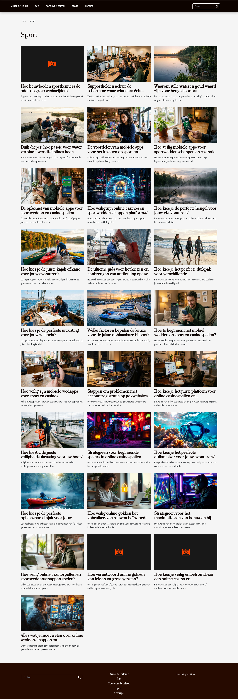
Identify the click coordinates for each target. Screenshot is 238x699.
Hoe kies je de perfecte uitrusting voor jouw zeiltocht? (50, 333)
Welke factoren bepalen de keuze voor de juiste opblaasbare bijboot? (118, 333)
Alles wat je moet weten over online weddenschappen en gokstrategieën (52, 640)
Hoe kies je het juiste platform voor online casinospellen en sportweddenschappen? (185, 396)
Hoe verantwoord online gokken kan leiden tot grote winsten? (116, 577)
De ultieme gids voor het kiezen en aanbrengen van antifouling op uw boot (117, 274)
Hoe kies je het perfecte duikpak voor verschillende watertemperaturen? (182, 274)
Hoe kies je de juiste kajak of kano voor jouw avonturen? (50, 272)
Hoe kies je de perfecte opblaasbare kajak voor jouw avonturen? (46, 518)
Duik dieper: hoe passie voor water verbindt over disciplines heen (51, 149)
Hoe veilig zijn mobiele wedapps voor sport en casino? (49, 394)
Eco (37, 6)
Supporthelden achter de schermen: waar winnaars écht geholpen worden (114, 91)
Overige (89, 6)
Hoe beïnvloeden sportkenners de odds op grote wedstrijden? (50, 89)
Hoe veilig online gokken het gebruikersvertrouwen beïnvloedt (116, 516)
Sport (75, 6)
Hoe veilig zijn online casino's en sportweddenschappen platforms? (117, 211)
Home (23, 20)
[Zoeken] (206, 6)
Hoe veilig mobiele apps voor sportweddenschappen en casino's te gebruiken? (184, 152)
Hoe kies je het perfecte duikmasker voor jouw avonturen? (184, 455)
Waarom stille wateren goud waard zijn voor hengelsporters (185, 89)
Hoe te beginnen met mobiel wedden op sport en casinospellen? (185, 333)
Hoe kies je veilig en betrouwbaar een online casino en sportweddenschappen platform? (183, 579)
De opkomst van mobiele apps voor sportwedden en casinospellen (52, 211)
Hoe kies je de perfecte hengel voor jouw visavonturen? (185, 211)
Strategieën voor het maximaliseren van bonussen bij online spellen (182, 518)
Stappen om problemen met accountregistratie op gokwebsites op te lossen (117, 396)
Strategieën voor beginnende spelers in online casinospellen (114, 455)
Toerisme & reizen (55, 6)
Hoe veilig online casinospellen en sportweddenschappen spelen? (51, 577)
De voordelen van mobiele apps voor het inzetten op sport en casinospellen (115, 152)
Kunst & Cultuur (19, 6)
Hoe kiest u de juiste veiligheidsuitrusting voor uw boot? (52, 455)
